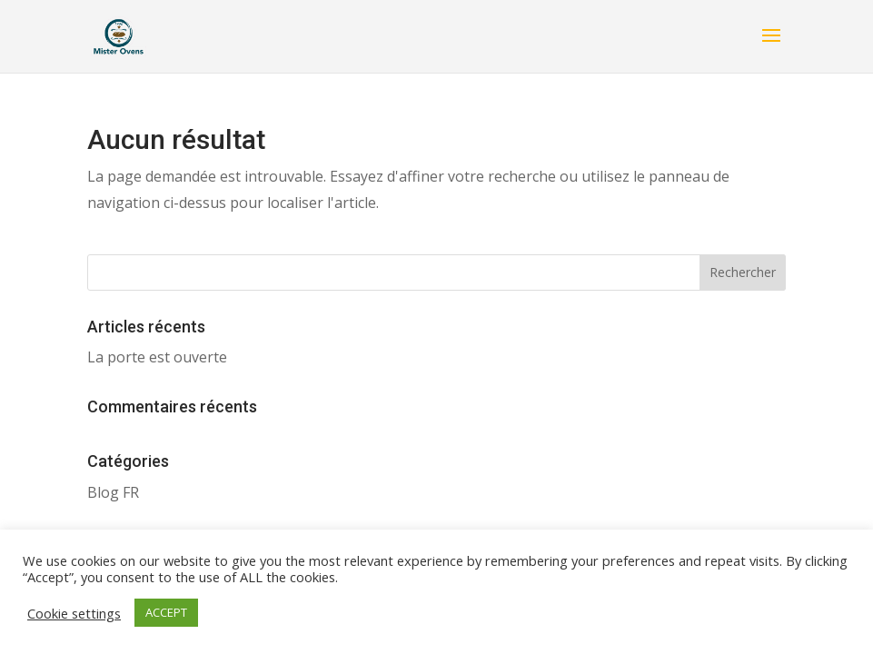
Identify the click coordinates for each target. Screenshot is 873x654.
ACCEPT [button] (166, 612)
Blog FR (113, 492)
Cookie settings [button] (74, 613)
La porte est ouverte (157, 357)
